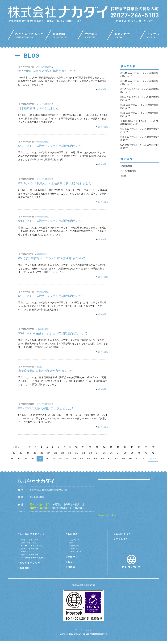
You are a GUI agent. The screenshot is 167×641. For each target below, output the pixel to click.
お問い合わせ (123, 35)
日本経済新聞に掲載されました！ (40, 108)
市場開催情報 (42, 142)
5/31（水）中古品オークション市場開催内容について (52, 296)
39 (132, 453)
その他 (39, 367)
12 (90, 447)
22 (14, 453)
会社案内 (92, 35)
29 (62, 453)
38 (125, 453)
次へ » (153, 458)
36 (111, 453)
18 (132, 447)
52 (74, 458)
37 (118, 453)
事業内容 (62, 35)
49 (53, 458)
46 (33, 458)
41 (146, 453)
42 (153, 453)
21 (153, 447)
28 (55, 453)
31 (76, 453)
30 (69, 453)
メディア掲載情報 (44, 67)
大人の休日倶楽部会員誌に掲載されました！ (47, 71)
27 (48, 453)
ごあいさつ (74, 540)
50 (60, 458)
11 (83, 447)
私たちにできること (27, 35)
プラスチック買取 (28, 543)
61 (137, 458)
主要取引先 (74, 545)
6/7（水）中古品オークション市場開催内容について (52, 258)
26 (41, 453)
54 (88, 458)
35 (104, 453)
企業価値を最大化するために (33, 557)
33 (90, 453)
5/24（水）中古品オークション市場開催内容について (52, 333)
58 (116, 458)
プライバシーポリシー (83, 630)
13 (97, 447)
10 (76, 447)
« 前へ (16, 447)
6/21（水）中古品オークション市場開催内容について (52, 145)
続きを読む (103, 89)
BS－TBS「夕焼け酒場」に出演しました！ (46, 408)
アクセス (149, 35)
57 (109, 458)
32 (83, 453)
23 (21, 453)
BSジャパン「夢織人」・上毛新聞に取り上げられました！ (56, 183)
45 (26, 458)
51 (67, 458)
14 (104, 447)
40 (139, 453)
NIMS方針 (73, 548)
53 (81, 458)
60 (130, 458)
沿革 (71, 543)
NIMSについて (75, 552)
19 (139, 447)
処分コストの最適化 (29, 554)
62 (144, 458)
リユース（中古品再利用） (32, 545)
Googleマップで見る (107, 515)
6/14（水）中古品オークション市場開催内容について (52, 220)
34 (97, 453)
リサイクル (26, 552)
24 (27, 453)
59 (123, 458)
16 (118, 447)
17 (125, 447)
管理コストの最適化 (29, 548)
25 (34, 453)
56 (102, 458)
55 (95, 458)
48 (47, 458)
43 (12, 458)
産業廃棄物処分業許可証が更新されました (45, 370)
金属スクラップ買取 (29, 540)
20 (146, 447)
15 (111, 447)
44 (19, 458)
